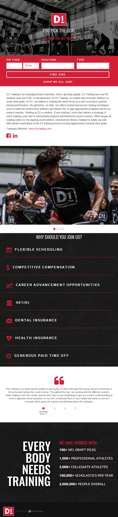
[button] (54, 229)
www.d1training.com (40, 128)
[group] (59, 185)
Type (80, 59)
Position (48, 59)
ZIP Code (13, 59)
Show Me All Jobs (58, 81)
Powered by (30, 511)
